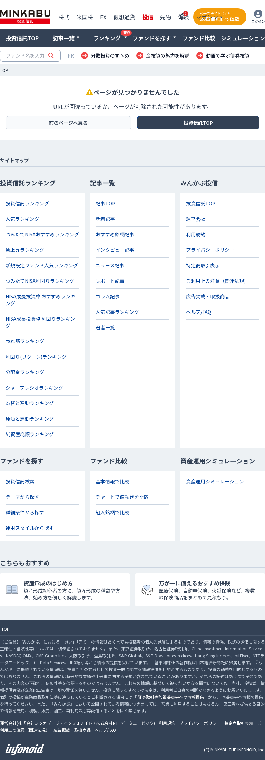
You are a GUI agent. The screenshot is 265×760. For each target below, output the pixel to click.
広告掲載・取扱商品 (207, 296)
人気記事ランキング (117, 311)
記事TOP (105, 203)
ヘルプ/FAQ (198, 311)
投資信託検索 (20, 481)
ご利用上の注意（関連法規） (217, 280)
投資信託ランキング (27, 203)
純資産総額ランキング (30, 434)
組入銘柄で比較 (112, 512)
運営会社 (195, 218)
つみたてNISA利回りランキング (40, 280)
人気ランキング (22, 218)
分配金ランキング (25, 372)
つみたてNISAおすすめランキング (42, 234)
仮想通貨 (124, 17)
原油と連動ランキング (30, 418)
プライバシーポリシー (210, 249)
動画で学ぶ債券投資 (227, 55)
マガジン (207, 17)
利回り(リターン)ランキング (36, 356)
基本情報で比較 (112, 481)
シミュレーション (243, 38)
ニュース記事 (110, 265)
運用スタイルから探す (30, 527)
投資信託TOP (22, 38)
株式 (64, 17)
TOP (4, 70)
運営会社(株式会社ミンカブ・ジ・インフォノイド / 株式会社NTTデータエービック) (77, 723)
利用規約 (195, 234)
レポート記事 (110, 280)
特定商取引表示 (203, 265)
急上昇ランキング (25, 249)
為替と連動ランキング (30, 403)
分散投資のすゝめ (110, 55)
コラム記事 (108, 296)
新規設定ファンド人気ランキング (42, 265)
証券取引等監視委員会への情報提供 (171, 697)
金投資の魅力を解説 (167, 55)
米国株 (85, 17)
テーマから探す (22, 496)
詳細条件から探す (25, 512)
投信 (147, 17)
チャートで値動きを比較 (122, 496)
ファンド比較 (198, 38)
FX (103, 17)
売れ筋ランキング (25, 341)
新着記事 (105, 218)
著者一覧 (105, 327)
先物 (165, 17)
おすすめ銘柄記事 (115, 234)
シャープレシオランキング (34, 387)
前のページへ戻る (68, 122)
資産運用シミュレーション (215, 481)
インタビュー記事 (115, 249)
